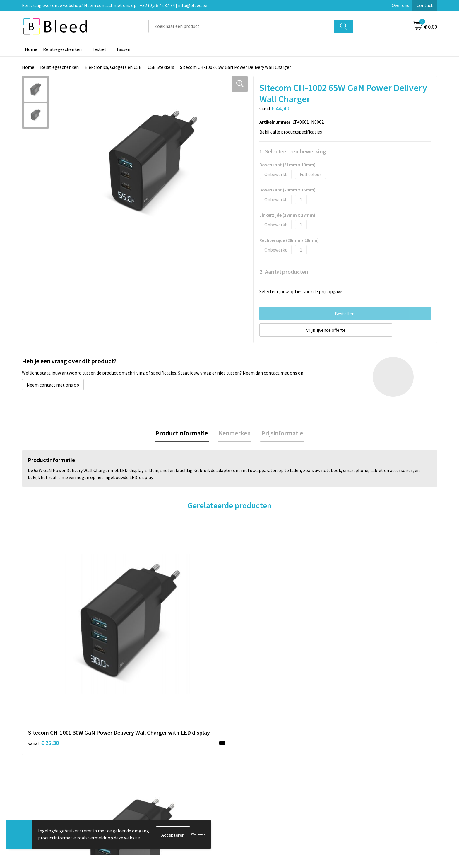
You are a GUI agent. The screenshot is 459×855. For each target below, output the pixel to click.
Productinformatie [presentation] (183, 434)
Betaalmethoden (254, 764)
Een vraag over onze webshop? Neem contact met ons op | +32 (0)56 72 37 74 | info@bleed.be (114, 5)
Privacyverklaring (357, 764)
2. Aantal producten (283, 271)
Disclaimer (350, 773)
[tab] (183, 433)
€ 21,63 (355, 646)
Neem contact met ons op (53, 385)
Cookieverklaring (357, 755)
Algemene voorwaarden (363, 746)
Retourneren (250, 773)
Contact (425, 5)
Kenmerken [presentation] (235, 434)
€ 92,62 (147, 646)
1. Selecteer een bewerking (292, 151)
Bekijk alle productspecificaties (292, 132)
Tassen (123, 49)
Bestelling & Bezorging (260, 755)
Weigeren (198, 834)
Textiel (99, 49)
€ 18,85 (251, 646)
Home (31, 49)
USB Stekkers (161, 67)
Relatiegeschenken (62, 49)
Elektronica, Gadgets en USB (113, 67)
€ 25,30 (43, 655)
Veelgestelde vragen (154, 755)
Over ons (400, 5)
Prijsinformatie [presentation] (280, 434)
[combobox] (241, 26)
